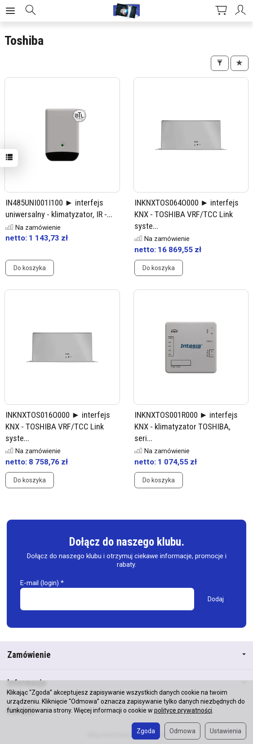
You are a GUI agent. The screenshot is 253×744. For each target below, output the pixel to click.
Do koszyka (29, 267)
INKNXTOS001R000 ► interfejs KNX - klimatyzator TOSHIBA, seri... (186, 426)
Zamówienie (126, 655)
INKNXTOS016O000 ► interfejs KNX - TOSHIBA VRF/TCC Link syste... (57, 426)
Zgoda (146, 731)
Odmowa (182, 731)
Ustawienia (225, 731)
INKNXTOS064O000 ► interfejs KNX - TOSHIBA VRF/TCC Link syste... (186, 214)
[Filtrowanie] (220, 63)
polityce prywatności (183, 710)
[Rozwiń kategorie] (10, 11)
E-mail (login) (39, 583)
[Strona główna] (126, 11)
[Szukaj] (30, 11)
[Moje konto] (242, 11)
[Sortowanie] (240, 63)
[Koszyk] (221, 11)
